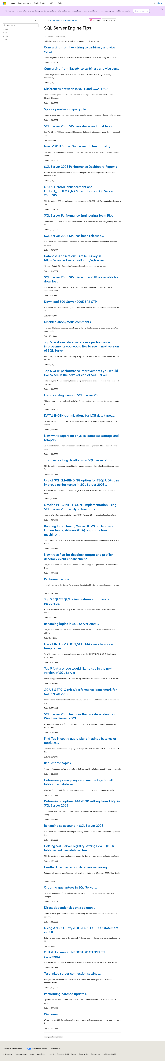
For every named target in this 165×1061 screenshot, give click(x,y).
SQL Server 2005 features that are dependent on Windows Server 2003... (79, 716)
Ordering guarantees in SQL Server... (70, 887)
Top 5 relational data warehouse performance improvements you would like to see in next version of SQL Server (81, 346)
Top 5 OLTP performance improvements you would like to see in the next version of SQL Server (81, 372)
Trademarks (95, 1054)
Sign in (159, 3)
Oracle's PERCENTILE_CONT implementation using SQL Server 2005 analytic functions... (80, 506)
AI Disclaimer (7, 1054)
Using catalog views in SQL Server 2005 (72, 395)
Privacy (50, 1054)
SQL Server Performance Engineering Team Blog (79, 215)
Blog (31, 1054)
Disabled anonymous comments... (68, 322)
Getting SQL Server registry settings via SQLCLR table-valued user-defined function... (79, 848)
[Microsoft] (4, 3)
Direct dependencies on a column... (69, 907)
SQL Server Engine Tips (69, 20)
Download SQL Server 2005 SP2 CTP (70, 301)
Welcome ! (51, 1014)
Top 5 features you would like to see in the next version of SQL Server (78, 670)
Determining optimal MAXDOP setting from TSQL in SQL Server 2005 (82, 803)
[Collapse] (35, 20)
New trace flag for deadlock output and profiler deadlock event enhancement (78, 556)
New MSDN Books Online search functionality (77, 146)
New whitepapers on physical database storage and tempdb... (81, 437)
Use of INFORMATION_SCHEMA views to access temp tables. (78, 646)
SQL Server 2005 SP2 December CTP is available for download (81, 279)
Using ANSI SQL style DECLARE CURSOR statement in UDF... (81, 930)
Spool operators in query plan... (67, 109)
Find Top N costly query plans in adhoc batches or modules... (80, 740)
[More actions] (119, 20)
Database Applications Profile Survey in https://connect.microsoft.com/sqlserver (74, 258)
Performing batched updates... (66, 994)
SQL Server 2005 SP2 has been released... (74, 235)
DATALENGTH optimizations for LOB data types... (79, 415)
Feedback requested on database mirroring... (76, 867)
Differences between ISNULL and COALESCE (76, 88)
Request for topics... (58, 763)
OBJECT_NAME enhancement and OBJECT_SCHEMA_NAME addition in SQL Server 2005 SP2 (79, 191)
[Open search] (154, 3)
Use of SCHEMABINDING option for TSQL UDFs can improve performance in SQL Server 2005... (81, 482)
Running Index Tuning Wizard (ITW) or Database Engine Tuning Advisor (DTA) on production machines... (78, 530)
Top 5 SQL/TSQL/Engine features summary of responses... (77, 601)
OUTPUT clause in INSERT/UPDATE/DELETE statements (74, 954)
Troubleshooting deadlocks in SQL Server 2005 (78, 460)
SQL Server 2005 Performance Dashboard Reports (80, 166)
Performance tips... (58, 579)
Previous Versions (21, 1054)
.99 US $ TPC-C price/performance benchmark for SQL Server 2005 (80, 691)
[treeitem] (20, 29)
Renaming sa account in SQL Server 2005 (73, 825)
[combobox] (20, 25)
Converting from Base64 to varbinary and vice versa (81, 68)
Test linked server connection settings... (73, 973)
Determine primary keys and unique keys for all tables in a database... (78, 782)
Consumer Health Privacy (66, 1054)
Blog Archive (54, 20)
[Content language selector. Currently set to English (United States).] (13, 1048)
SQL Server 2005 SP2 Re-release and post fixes (78, 126)
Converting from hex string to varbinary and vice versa (79, 49)
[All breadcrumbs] (46, 20)
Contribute (41, 1054)
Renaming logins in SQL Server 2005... (71, 623)
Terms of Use (83, 1054)
